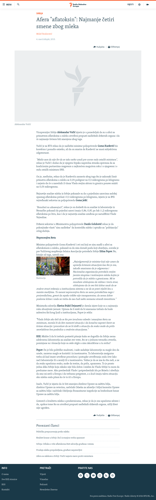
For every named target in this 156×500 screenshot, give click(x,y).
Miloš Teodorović (44, 34)
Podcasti (44, 485)
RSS (3, 485)
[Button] (98, 47)
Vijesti (43, 474)
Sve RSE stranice (9, 479)
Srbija (39, 13)
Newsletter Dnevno (48, 490)
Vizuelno (44, 479)
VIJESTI (130, 5)
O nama (5, 474)
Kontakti (6, 490)
